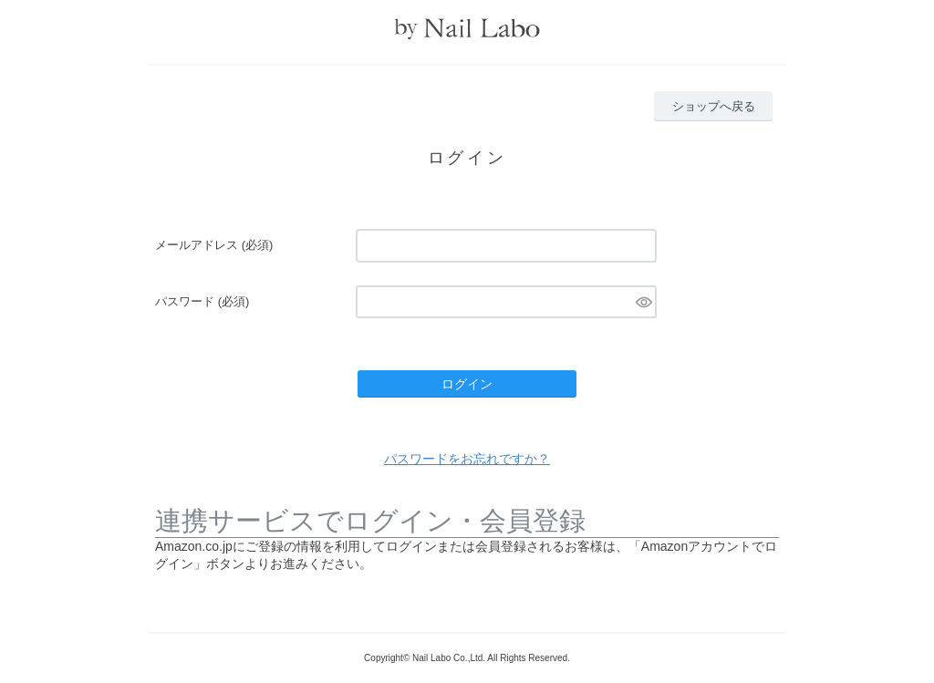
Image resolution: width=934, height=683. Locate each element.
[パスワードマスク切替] (643, 301)
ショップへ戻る (713, 106)
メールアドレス (214, 245)
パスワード (202, 301)
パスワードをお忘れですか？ (467, 458)
